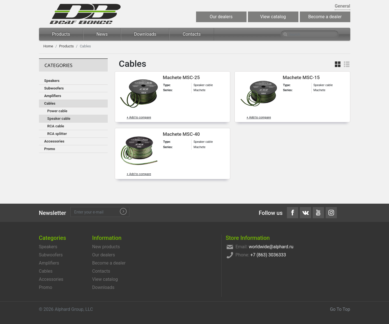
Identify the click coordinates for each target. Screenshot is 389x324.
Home (48, 46)
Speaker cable (58, 118)
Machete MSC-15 (301, 77)
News (102, 34)
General (342, 6)
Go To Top (340, 309)
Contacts (192, 34)
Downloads (145, 34)
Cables (50, 103)
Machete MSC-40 (181, 134)
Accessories (54, 141)
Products (61, 34)
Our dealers (221, 16)
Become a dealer (325, 16)
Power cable (57, 111)
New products (106, 246)
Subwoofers (54, 88)
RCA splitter (57, 134)
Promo (49, 149)
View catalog (273, 16)
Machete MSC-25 (181, 77)
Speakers (52, 81)
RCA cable (55, 126)
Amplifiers (52, 96)
